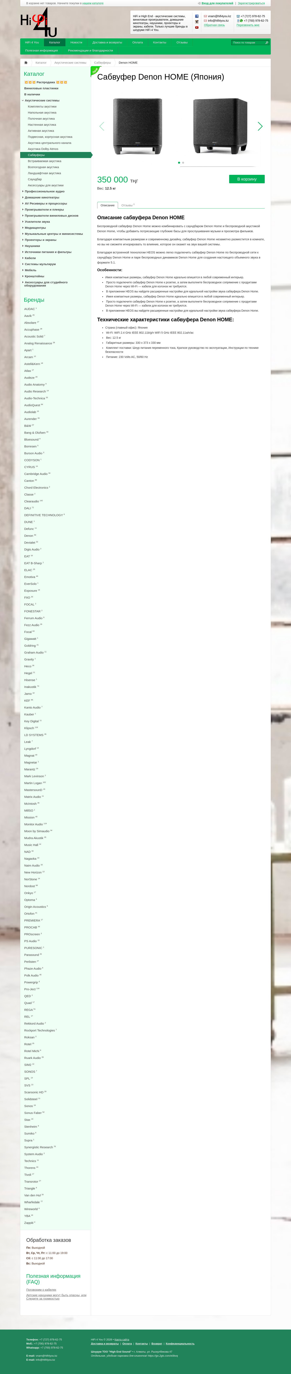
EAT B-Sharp (34, 563)
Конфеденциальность (180, 1343)
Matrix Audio (34, 796)
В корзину (247, 179)
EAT (28, 556)
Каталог (54, 42)
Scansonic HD (35, 1092)
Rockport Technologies (40, 1030)
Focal (29, 632)
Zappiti (29, 1222)
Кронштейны (34, 276)
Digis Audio (32, 549)
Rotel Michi (32, 1051)
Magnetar (31, 762)
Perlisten (31, 961)
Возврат (157, 1343)
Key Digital (33, 721)
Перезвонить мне (248, 25)
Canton (30, 480)
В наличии (32, 94)
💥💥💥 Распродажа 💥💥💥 (45, 82)
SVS (28, 1085)
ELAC (29, 570)
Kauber (30, 714)
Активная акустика (41, 130)
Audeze (30, 377)
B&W (29, 425)
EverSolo (31, 583)
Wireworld (32, 1209)
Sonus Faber (34, 1113)
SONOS (30, 1071)
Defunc (30, 528)
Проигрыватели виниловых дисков (51, 215)
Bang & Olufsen (36, 432)
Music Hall (32, 845)
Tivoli (29, 1174)
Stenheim (31, 1126)
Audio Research (36, 391)
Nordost (31, 886)
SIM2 (29, 1064)
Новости (76, 42)
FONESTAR (33, 611)
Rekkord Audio (35, 1023)
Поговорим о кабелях (41, 1289)
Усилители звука (37, 221)
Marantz (31, 769)
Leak (28, 741)
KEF (28, 700)
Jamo (29, 693)
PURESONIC (34, 948)
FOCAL (30, 604)
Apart (28, 350)
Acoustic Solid (34, 336)
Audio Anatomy (35, 384)
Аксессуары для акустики (45, 185)
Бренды (34, 300)
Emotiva (31, 577)
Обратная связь (214, 25)
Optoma (30, 900)
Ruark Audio (34, 1058)
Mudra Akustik (35, 838)
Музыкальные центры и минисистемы (54, 233)
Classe (29, 494)
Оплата (137, 42)
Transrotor (32, 1181)
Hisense (30, 680)
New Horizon (34, 872)
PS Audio (32, 941)
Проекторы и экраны (40, 239)
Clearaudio (33, 501)
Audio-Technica (36, 398)
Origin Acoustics (36, 906)
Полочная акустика (41, 118)
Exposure (32, 590)
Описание (108, 205)
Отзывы (182, 42)
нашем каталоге (93, 3)
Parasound (33, 954)
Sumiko (30, 1133)
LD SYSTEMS (35, 735)
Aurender (32, 419)
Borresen (31, 446)
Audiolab (31, 412)
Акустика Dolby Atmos (43, 149)
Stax (28, 1119)
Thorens (31, 1167)
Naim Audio (33, 865)
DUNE (29, 522)
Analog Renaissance (39, 343)
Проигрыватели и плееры (44, 209)
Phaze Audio (33, 968)
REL (28, 1016)
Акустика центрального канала (49, 142)
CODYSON (32, 460)
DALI (29, 508)
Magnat (30, 755)
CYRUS (31, 467)
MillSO (29, 810)
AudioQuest (33, 405)
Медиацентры (35, 227)
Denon (30, 535)
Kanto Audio (33, 707)
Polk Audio (32, 975)
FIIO (28, 597)
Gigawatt (31, 638)
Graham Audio (35, 652)
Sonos (30, 1106)
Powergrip (32, 982)
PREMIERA (33, 920)
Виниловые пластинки (41, 88)
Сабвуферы (36, 155)
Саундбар (35, 179)
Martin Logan (35, 783)
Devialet (31, 542)
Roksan (30, 1037)
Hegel (29, 673)
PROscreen (33, 934)
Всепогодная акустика (43, 167)
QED (28, 996)
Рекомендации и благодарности (90, 50)
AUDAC (30, 309)
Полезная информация (41, 50)
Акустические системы (42, 100)
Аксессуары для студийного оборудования (45, 283)
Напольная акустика (42, 112)
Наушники (32, 246)
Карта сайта (122, 1339)
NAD (29, 851)
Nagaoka (31, 858)
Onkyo (30, 893)
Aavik (29, 315)
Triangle (30, 1188)
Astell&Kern (33, 364)
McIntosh (31, 803)
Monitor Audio (35, 824)
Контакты (159, 42)
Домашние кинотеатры (42, 197)
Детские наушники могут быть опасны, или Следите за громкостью (56, 1296)
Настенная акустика (42, 124)
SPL (28, 1078)
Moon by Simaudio (38, 831)
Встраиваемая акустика (44, 161)
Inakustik (31, 687)
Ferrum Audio (34, 618)
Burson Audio (34, 453)
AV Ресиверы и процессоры (46, 203)
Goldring (31, 645)
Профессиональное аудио (44, 191)
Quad (29, 1003)
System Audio (34, 1154)
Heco (29, 666)
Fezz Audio (33, 625)
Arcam (30, 357)
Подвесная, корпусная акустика (50, 136)
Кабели (30, 258)
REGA (30, 1009)
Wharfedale (33, 1202)
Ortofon (30, 913)
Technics (31, 1161)
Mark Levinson (35, 776)
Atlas (29, 370)
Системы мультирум (40, 264)
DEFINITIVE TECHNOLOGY (44, 515)
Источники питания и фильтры (48, 252)
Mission (30, 817)
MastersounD (34, 790)
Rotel (29, 1044)
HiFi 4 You (32, 42)
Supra (29, 1140)
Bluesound (32, 439)
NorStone (32, 879)
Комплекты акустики (42, 106)
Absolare (31, 322)
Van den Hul (34, 1195)
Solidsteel (32, 1099)
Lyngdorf (31, 748)
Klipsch (31, 728)
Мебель (30, 270)
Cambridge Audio (37, 474)
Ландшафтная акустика (44, 173)
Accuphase (33, 329)
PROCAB (32, 927)
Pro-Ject (31, 989)
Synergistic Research (40, 1147)
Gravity (30, 659)
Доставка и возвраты (107, 42)
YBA (28, 1216)
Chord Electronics (37, 487)
